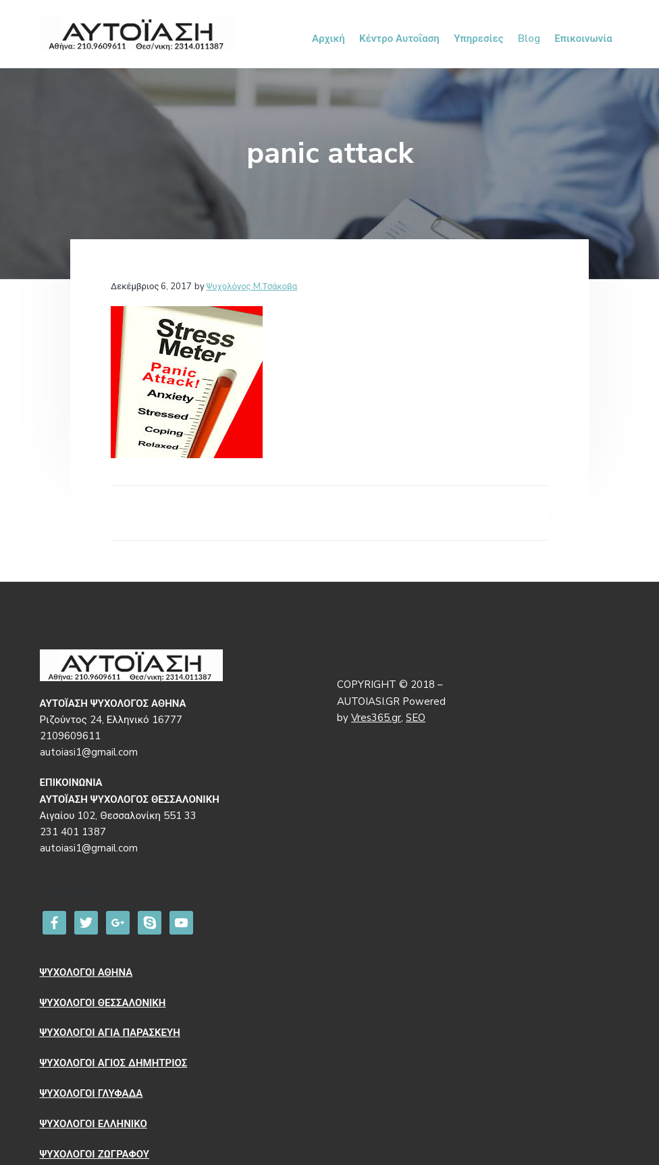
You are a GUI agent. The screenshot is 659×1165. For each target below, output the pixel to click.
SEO (415, 717)
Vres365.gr (376, 717)
